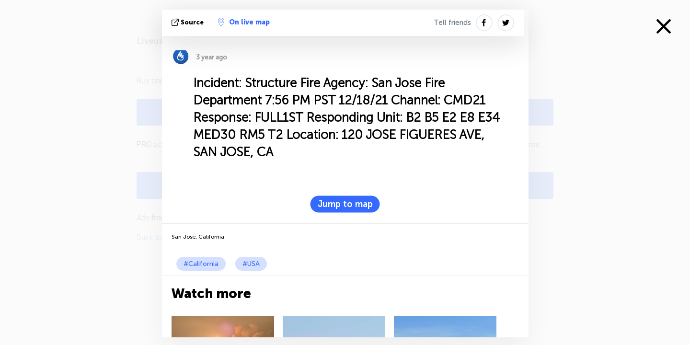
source (188, 22)
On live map (244, 22)
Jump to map (345, 204)
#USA (251, 264)
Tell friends (452, 22)
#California (201, 264)
